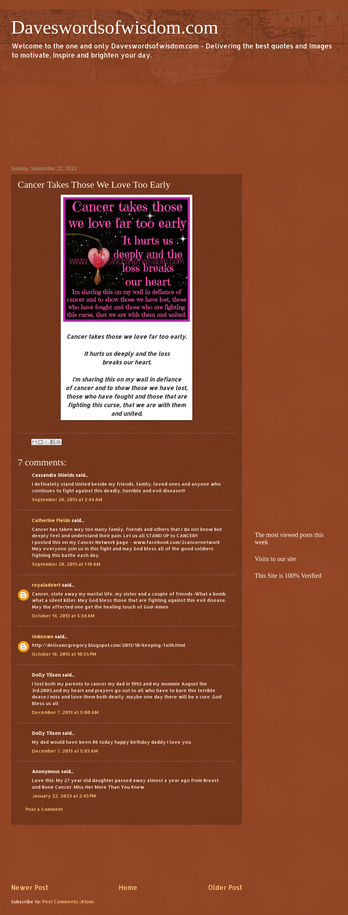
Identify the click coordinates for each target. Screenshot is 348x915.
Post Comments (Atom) (68, 902)
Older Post (225, 887)
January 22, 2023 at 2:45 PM (64, 796)
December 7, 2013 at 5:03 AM (65, 751)
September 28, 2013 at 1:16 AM (66, 564)
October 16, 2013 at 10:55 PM (64, 654)
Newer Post (29, 887)
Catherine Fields (51, 520)
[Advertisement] (174, 112)
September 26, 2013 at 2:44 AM (67, 499)
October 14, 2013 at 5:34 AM (63, 616)
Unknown (42, 637)
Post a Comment (44, 809)
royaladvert (46, 585)
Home (128, 887)
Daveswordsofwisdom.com (114, 27)
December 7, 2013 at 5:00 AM (65, 712)
